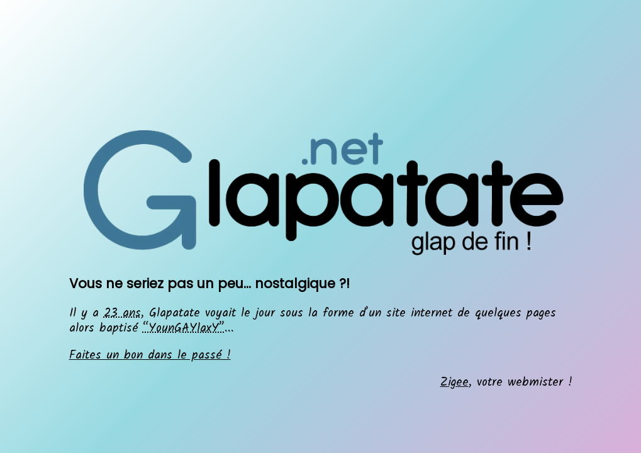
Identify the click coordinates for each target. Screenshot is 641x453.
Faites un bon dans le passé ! (150, 355)
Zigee (454, 382)
